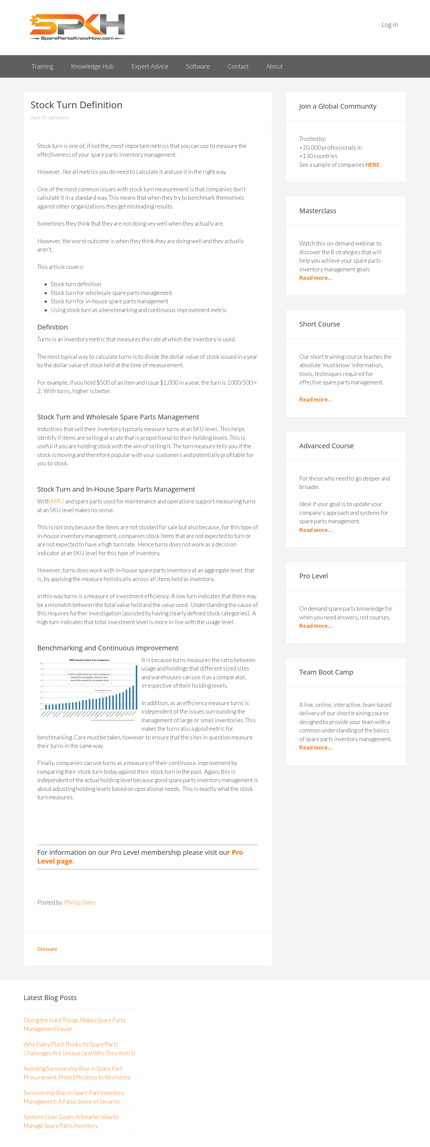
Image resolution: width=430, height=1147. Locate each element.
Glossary (47, 949)
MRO (57, 501)
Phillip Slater (80, 902)
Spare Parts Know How (77, 26)
